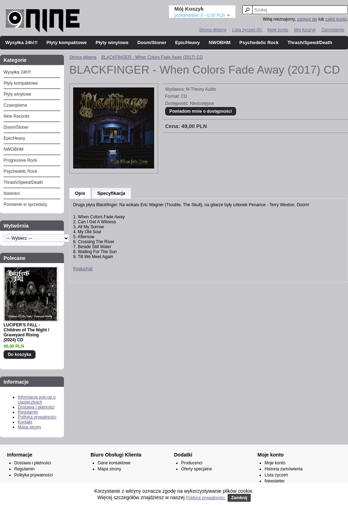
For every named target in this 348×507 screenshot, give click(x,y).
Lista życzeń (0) (247, 29)
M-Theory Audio (201, 89)
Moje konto (277, 29)
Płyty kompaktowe (67, 42)
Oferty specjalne (196, 468)
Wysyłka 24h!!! (21, 42)
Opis (80, 193)
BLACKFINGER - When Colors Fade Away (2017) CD (152, 57)
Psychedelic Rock (259, 42)
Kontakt (25, 422)
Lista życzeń (276, 475)
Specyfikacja (111, 193)
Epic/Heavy (187, 42)
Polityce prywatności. (206, 497)
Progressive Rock (20, 160)
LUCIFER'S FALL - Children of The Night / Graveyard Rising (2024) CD (26, 332)
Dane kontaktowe (114, 462)
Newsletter (275, 481)
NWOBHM (219, 42)
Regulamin (28, 412)
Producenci (191, 462)
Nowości (12, 193)
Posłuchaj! (83, 268)
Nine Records (16, 116)
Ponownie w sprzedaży (25, 204)
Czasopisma (15, 105)
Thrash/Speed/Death (310, 42)
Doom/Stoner (152, 42)
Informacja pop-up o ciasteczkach (37, 400)
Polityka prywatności (37, 417)
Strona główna (212, 29)
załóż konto (336, 19)
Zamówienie (332, 29)
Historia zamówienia (284, 468)
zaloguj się (307, 19)
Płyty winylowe (112, 42)
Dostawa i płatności (36, 407)
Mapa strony (29, 427)
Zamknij (239, 497)
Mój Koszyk (305, 29)
